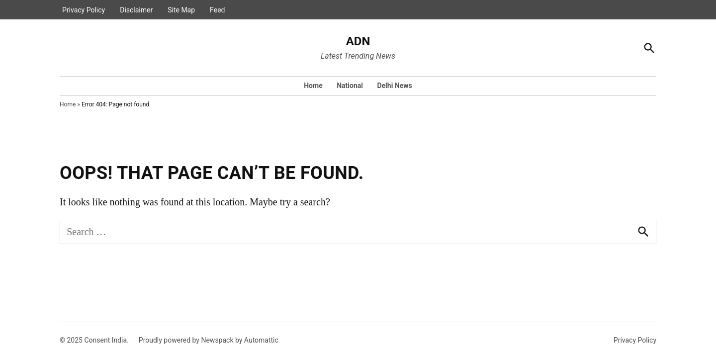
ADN (358, 41)
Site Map (181, 10)
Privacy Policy (83, 10)
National (350, 86)
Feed (217, 10)
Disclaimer (136, 10)
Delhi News (394, 86)
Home (313, 86)
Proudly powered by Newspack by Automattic (208, 340)
